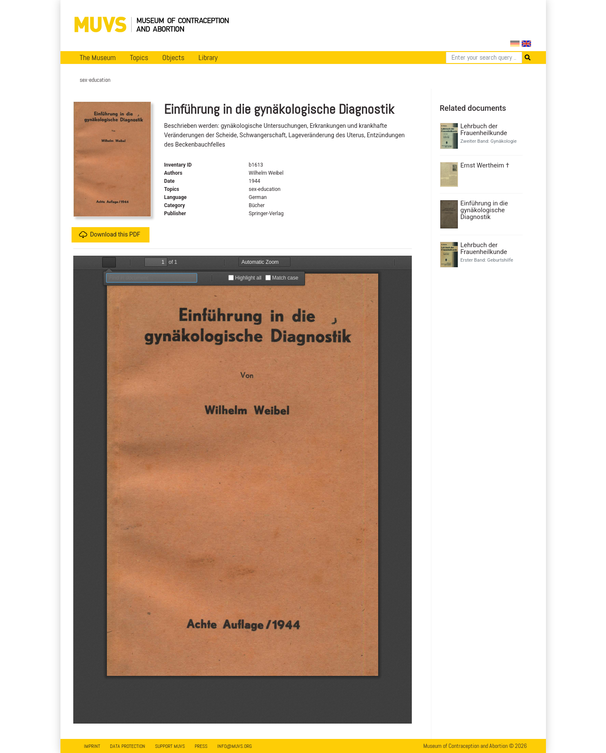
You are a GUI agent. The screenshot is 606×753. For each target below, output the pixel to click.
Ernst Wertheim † (484, 165)
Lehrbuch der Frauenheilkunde (483, 129)
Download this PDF (109, 235)
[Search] (484, 57)
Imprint (92, 746)
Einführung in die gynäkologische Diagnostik (484, 210)
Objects (173, 57)
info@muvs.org (234, 746)
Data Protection (127, 746)
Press (201, 746)
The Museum (98, 57)
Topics (139, 57)
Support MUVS (170, 746)
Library (208, 57)
